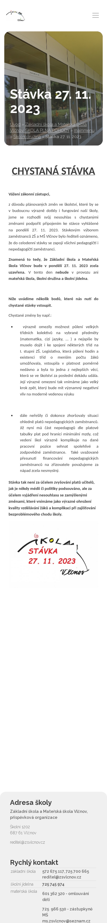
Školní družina (27, 136)
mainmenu (84, 130)
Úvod (15, 124)
